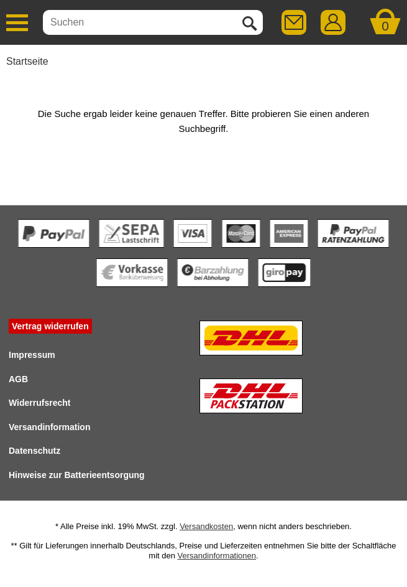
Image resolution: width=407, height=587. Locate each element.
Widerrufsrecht (39, 403)
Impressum (32, 355)
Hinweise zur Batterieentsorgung (77, 475)
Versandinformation (49, 427)
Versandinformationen (217, 555)
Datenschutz (34, 451)
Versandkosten (206, 526)
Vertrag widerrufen (50, 326)
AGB (18, 379)
